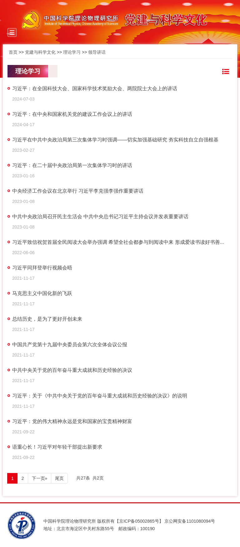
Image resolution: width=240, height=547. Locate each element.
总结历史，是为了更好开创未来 (47, 319)
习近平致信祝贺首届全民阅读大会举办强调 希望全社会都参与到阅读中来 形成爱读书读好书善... (118, 242)
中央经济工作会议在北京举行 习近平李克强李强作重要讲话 (77, 191)
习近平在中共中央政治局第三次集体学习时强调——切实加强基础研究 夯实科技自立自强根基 (115, 139)
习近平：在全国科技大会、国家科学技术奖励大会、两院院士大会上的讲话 (94, 88)
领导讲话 (97, 52)
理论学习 (72, 52)
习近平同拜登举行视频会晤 (42, 267)
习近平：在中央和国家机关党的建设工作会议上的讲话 (72, 114)
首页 (13, 52)
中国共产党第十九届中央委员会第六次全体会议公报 (69, 344)
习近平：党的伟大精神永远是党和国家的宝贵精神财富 (72, 421)
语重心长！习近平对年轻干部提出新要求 (57, 447)
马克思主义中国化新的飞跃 (42, 293)
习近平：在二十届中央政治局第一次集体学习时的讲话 (72, 165)
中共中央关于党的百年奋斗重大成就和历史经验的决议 (72, 370)
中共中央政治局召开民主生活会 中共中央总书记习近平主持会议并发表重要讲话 (100, 216)
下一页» (40, 478)
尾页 (59, 478)
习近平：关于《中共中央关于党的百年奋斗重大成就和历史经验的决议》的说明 (99, 395)
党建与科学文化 (40, 52)
